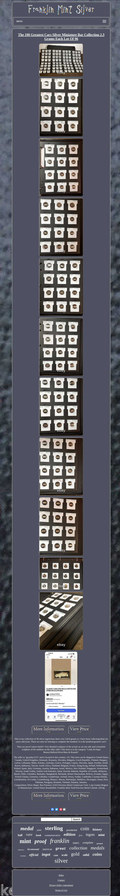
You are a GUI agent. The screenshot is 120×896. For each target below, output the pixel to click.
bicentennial (33, 849)
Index (61, 875)
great (61, 849)
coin (84, 828)
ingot (46, 854)
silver (61, 860)
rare (29, 834)
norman (23, 856)
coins (97, 854)
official (33, 855)
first (80, 835)
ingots (90, 834)
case (56, 855)
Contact (61, 880)
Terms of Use (61, 890)
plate (39, 830)
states (76, 842)
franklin (59, 841)
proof (41, 841)
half (20, 835)
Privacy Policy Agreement (61, 885)
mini (101, 835)
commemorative (52, 835)
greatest (100, 843)
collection (78, 848)
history (97, 829)
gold (75, 854)
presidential (71, 830)
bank (38, 835)
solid (86, 855)
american (47, 849)
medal (27, 828)
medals (97, 848)
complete (87, 842)
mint (25, 841)
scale (64, 855)
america (21, 850)
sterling (54, 828)
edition (70, 834)
